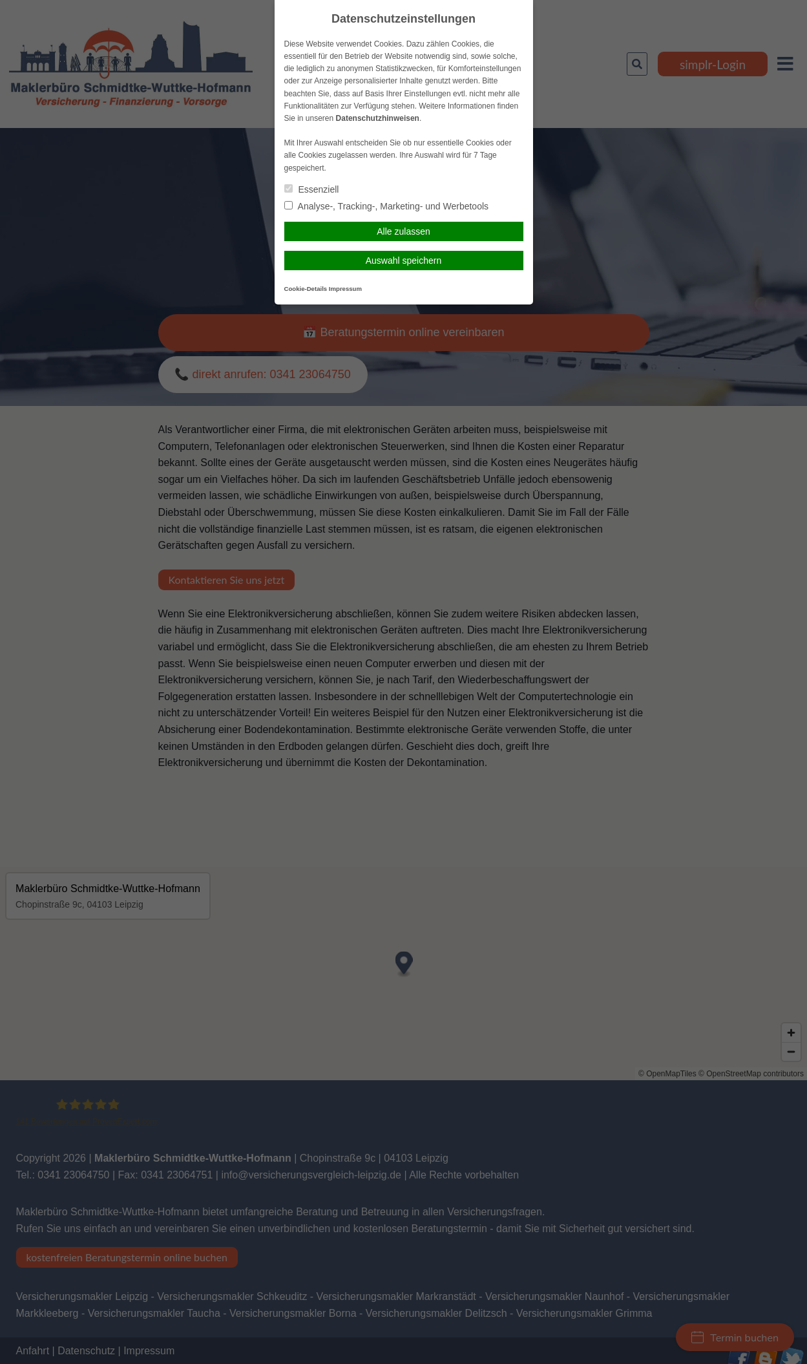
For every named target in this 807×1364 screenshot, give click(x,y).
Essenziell (311, 189)
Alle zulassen (403, 231)
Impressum (345, 288)
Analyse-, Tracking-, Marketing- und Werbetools (386, 206)
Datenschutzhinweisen (377, 118)
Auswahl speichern (404, 260)
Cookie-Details (306, 288)
